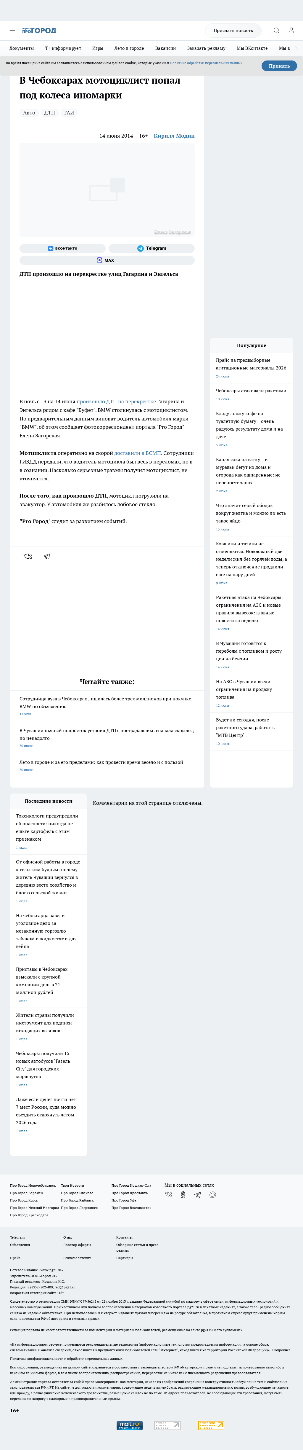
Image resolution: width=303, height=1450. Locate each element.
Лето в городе (129, 48)
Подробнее (281, 1350)
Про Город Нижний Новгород (34, 1207)
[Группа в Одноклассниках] (183, 1195)
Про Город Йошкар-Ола (131, 1185)
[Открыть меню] (12, 30)
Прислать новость (233, 30)
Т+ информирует (63, 48)
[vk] (28, 556)
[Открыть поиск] (276, 30)
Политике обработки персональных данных (206, 62)
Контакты (124, 1237)
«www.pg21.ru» (51, 1270)
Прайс (15, 1257)
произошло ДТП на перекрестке (116, 401)
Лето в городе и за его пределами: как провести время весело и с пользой (107, 766)
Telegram (17, 1237)
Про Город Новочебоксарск (33, 1185)
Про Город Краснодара (29, 1215)
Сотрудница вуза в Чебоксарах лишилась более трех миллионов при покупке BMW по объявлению (107, 707)
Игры (97, 48)
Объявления (20, 1244)
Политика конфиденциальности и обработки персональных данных (66, 1358)
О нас (67, 1237)
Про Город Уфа (124, 1200)
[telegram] (49, 556)
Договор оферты (77, 1244)
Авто (29, 112)
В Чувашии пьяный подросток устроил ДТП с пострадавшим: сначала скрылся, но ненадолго (107, 738)
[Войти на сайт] (291, 30)
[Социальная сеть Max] (107, 260)
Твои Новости (72, 1185)
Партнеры (124, 1257)
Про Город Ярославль (130, 1193)
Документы (21, 48)
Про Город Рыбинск (77, 1200)
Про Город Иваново (77, 1193)
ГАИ (69, 112)
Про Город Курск (24, 1200)
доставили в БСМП (137, 453)
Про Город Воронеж (26, 1193)
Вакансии (165, 48)
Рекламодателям (77, 1257)
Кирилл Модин (174, 135)
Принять (279, 66)
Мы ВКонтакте (252, 48)
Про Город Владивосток (131, 1207)
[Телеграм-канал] (152, 248)
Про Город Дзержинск (79, 1207)
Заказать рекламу (206, 48)
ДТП (49, 112)
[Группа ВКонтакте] (63, 248)
